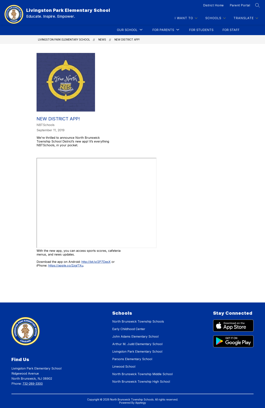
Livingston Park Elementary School (64, 39)
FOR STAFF (231, 30)
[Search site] (257, 5)
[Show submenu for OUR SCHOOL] (127, 30)
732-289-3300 (32, 383)
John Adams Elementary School (135, 336)
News (102, 39)
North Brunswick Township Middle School (142, 374)
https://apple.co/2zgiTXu (65, 265)
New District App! (127, 39)
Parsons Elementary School (132, 359)
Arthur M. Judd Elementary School (137, 344)
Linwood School (123, 366)
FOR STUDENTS (201, 30)
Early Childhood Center (128, 329)
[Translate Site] (246, 18)
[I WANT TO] (186, 18)
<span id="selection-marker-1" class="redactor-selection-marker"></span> (96, 203)
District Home (213, 5)
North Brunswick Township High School (141, 381)
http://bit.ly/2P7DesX (96, 262)
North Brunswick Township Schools (138, 321)
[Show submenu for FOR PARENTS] (163, 30)
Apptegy (140, 402)
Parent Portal (240, 5)
